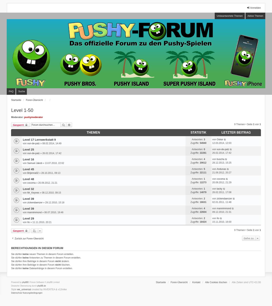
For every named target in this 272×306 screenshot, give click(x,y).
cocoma (31, 182)
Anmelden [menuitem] (254, 7)
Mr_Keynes (33, 192)
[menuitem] (16, 293)
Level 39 (28, 198)
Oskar (220, 139)
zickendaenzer (34, 202)
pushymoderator (33, 117)
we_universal (24, 289)
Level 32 (28, 189)
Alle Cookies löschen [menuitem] (216, 282)
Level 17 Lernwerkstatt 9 (39, 139)
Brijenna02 (33, 173)
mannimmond (34, 212)
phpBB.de (41, 286)
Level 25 (28, 149)
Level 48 (28, 179)
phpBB (25, 282)
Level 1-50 (22, 110)
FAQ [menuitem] (11, 91)
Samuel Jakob (34, 163)
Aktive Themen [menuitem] (255, 16)
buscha (220, 159)
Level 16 (28, 159)
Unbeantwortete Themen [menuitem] (230, 16)
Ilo (28, 222)
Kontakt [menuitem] (196, 282)
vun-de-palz (33, 143)
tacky (219, 188)
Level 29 (28, 218)
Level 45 (28, 169)
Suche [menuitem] (21, 91)
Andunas (221, 169)
